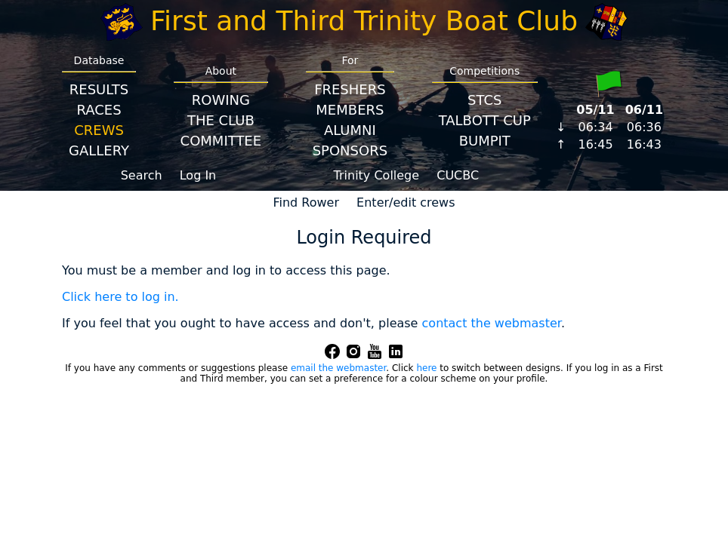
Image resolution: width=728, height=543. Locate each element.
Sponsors (350, 150)
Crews (99, 130)
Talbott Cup (485, 120)
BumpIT (485, 141)
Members (350, 110)
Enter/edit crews (405, 202)
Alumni (350, 130)
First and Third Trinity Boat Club (364, 20)
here (426, 368)
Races (98, 110)
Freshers (350, 89)
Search (141, 175)
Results (98, 89)
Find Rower (306, 202)
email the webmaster (338, 368)
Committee (221, 141)
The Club (220, 120)
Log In (198, 175)
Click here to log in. (120, 297)
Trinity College (377, 175)
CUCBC (457, 175)
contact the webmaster (491, 323)
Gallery (99, 150)
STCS (484, 100)
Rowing (221, 100)
